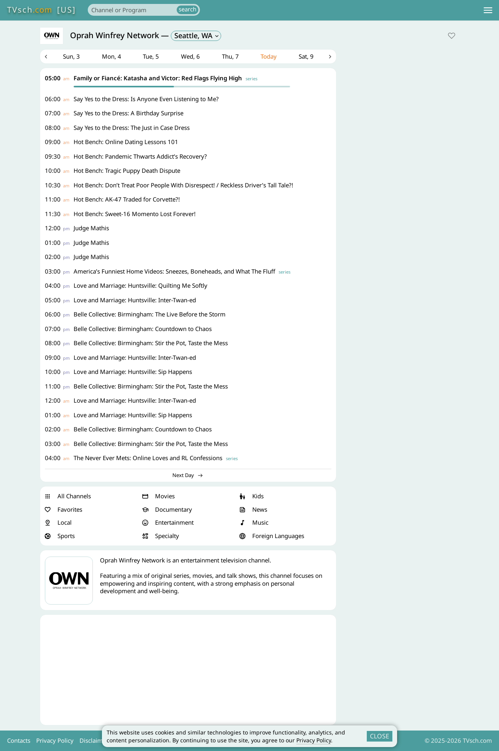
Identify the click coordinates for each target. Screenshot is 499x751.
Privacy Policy (313, 740)
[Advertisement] (188, 670)
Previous (46, 57)
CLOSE (379, 736)
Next (330, 57)
